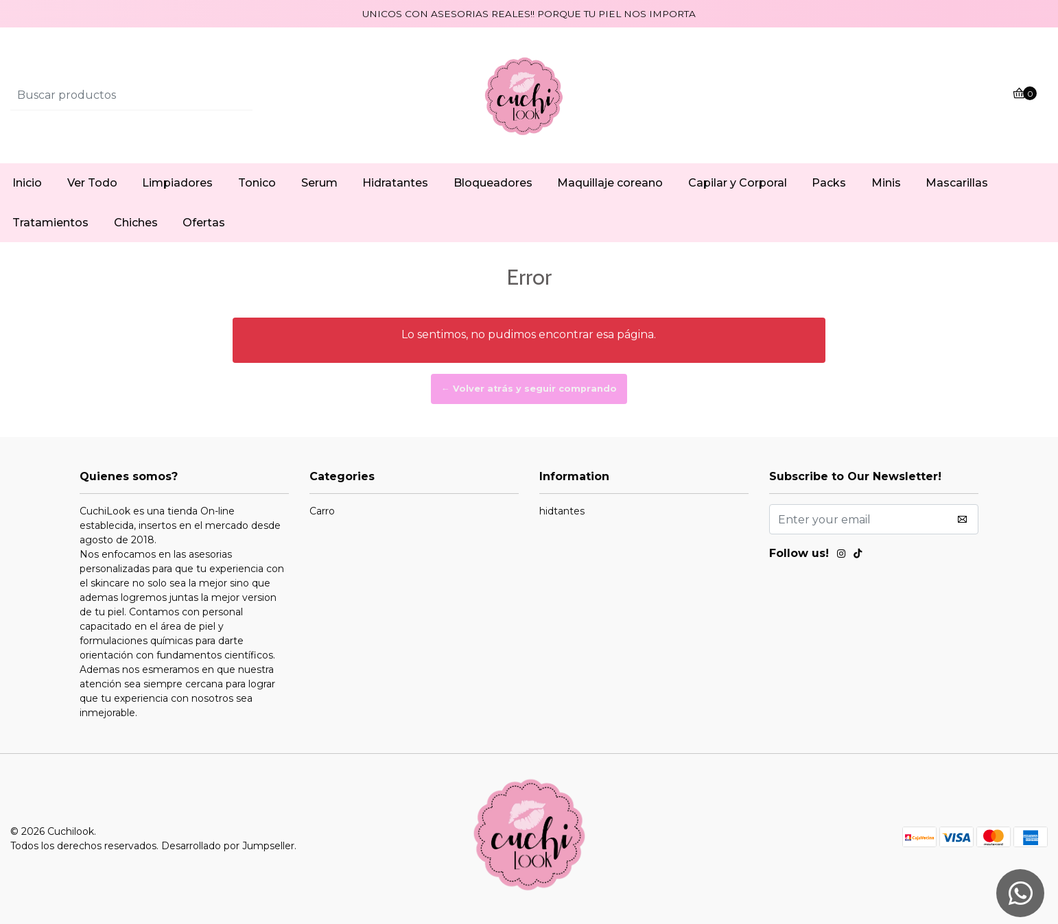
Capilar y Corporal (737, 182)
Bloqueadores (493, 182)
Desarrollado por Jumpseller (227, 846)
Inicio (27, 182)
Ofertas (204, 222)
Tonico (257, 182)
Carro (322, 511)
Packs (829, 182)
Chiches (136, 222)
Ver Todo (92, 182)
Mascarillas (957, 182)
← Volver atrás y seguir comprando (529, 388)
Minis (886, 182)
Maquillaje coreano (610, 182)
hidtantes (562, 511)
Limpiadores (177, 182)
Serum (319, 182)
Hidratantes (395, 182)
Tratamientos (50, 222)
